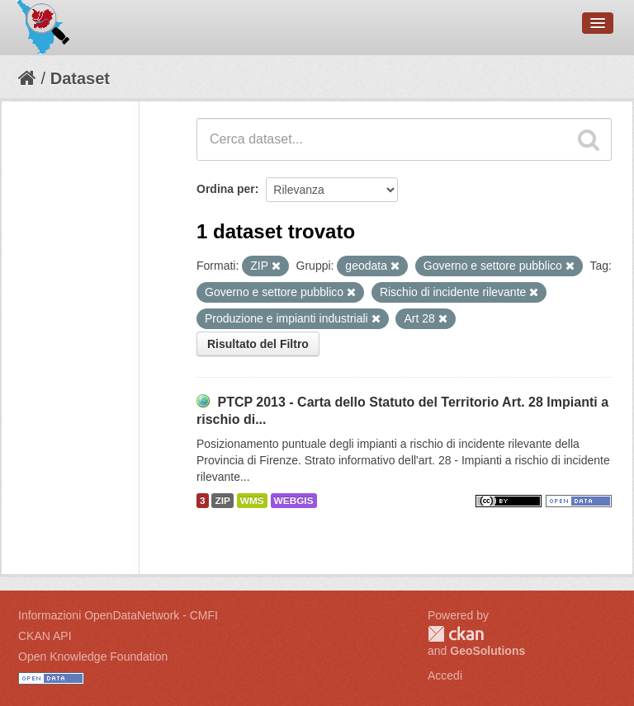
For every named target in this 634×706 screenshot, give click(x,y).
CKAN (456, 633)
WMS (252, 500)
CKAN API (45, 635)
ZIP (222, 500)
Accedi (445, 675)
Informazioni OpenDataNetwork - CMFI (118, 615)
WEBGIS (294, 500)
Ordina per (225, 188)
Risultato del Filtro (258, 344)
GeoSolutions (487, 650)
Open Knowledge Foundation (93, 656)
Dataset (80, 78)
